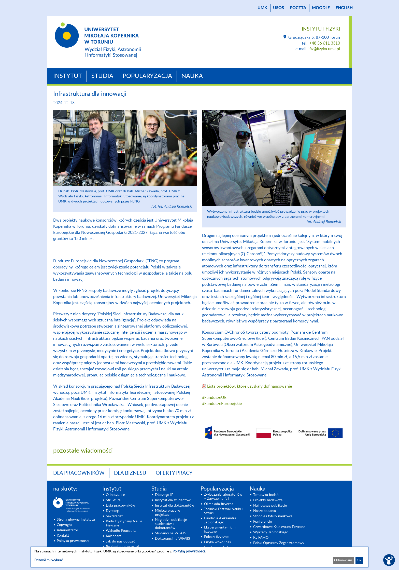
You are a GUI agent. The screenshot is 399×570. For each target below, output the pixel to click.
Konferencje (262, 521)
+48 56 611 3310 (324, 43)
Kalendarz (113, 536)
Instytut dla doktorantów (174, 505)
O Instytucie (115, 495)
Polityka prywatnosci (73, 541)
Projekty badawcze (267, 500)
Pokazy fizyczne (216, 537)
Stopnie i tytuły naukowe (272, 516)
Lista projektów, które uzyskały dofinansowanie (249, 386)
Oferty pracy (174, 473)
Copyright (64, 525)
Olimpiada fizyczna (218, 504)
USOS (278, 8)
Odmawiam (343, 560)
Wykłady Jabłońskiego (270, 532)
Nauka (192, 76)
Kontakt (63, 535)
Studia (102, 76)
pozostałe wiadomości (83, 451)
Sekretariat (114, 516)
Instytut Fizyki (321, 29)
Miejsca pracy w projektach (167, 513)
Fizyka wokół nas (217, 542)
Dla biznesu (130, 473)
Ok (359, 560)
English (344, 8)
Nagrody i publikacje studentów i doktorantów (171, 524)
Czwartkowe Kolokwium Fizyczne (279, 527)
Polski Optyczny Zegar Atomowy (278, 543)
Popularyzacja (147, 76)
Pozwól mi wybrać (48, 560)
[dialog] (199, 557)
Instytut (67, 76)
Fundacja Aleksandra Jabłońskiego (220, 520)
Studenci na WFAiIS (170, 533)
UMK (262, 8)
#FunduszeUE (214, 398)
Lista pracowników (120, 505)
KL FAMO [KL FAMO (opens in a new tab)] (260, 537)
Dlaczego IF (164, 495)
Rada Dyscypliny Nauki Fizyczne (124, 523)
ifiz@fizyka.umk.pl (324, 49)
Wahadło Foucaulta (121, 531)
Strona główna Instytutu (76, 519)
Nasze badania (264, 511)
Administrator (67, 530)
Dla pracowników (79, 473)
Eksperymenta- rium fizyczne (220, 529)
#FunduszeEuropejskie (222, 404)
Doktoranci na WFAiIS (172, 538)
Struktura (113, 500)
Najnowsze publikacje (270, 505)
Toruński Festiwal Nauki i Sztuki (223, 511)
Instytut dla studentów (173, 500)
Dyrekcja (113, 511)
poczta (298, 8)
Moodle (321, 8)
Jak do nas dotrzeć (120, 541)
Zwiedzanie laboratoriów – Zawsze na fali (223, 496)
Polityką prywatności (189, 551)
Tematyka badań (266, 495)
